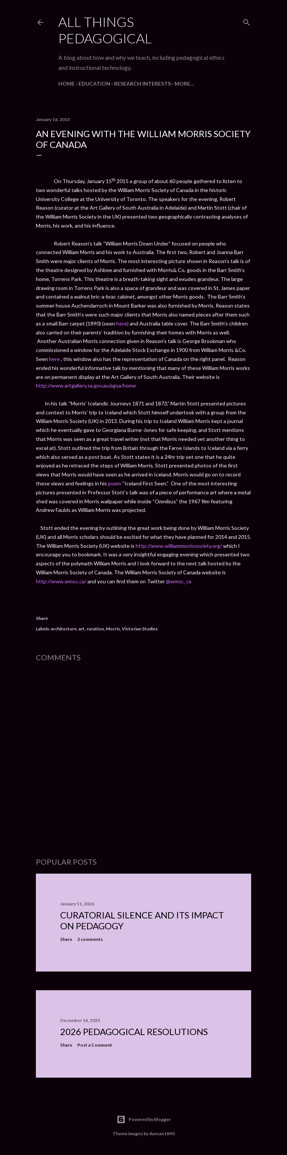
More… (184, 83)
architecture (64, 628)
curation (95, 628)
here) (122, 323)
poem (114, 483)
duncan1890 (162, 1133)
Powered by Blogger (144, 1119)
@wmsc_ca (178, 581)
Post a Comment (94, 1045)
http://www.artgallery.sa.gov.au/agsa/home (86, 385)
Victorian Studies (140, 628)
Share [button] (42, 618)
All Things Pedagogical (105, 29)
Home (66, 83)
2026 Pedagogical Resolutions (134, 1031)
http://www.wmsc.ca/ (61, 581)
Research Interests (142, 83)
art (81, 628)
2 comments (90, 939)
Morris (113, 628)
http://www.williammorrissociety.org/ (179, 546)
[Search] (246, 20)
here (54, 359)
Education (94, 83)
